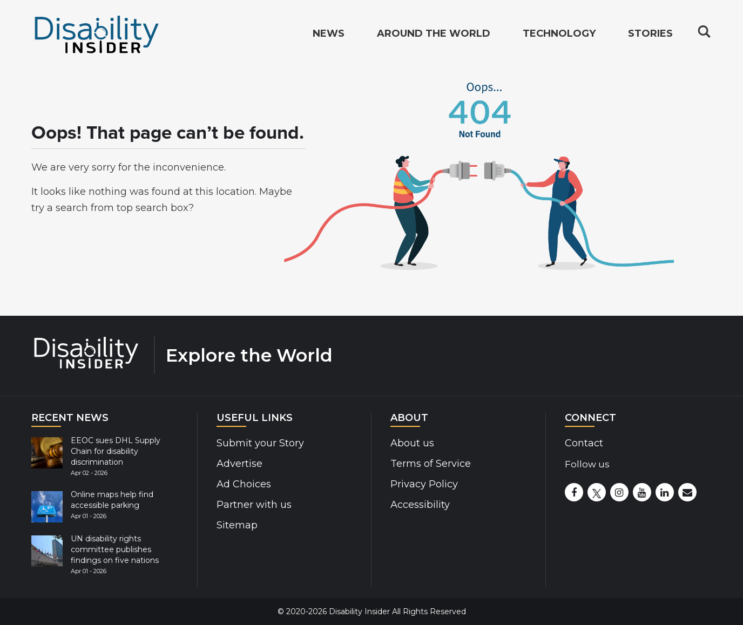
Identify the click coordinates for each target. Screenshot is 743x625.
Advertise (239, 464)
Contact (584, 443)
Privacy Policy (424, 484)
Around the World (433, 36)
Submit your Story (260, 443)
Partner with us (254, 505)
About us (412, 443)
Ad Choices (244, 484)
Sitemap (237, 525)
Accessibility (420, 505)
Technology (559, 36)
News (329, 36)
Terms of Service (430, 464)
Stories (650, 36)
